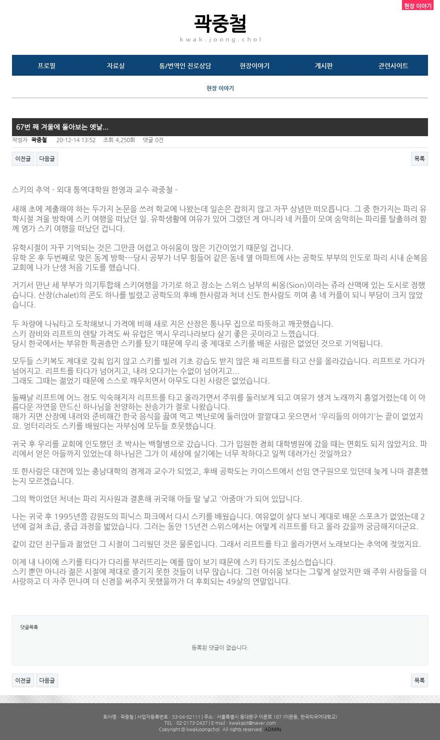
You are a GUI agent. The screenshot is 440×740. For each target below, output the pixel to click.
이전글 (23, 158)
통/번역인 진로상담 (185, 66)
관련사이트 (393, 66)
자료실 (116, 66)
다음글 (47, 158)
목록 (419, 158)
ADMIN (272, 729)
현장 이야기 (220, 88)
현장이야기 (255, 66)
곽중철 (39, 140)
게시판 (324, 66)
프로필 (47, 66)
